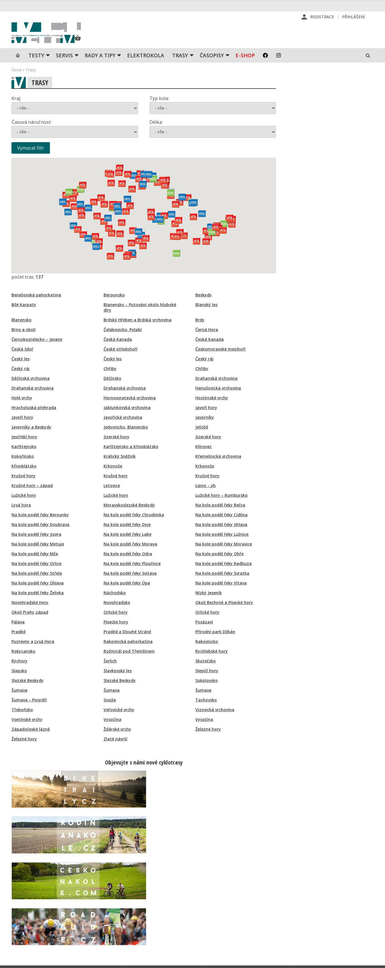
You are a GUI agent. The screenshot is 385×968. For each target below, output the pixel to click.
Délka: (156, 131)
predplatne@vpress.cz (161, 925)
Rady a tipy (100, 64)
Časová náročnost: (31, 131)
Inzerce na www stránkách (239, 920)
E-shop (245, 64)
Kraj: (16, 107)
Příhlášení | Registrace (321, 893)
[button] (184, 244)
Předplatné (224, 902)
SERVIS (64, 64)
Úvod (16, 79)
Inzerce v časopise (231, 911)
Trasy (180, 64)
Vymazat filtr (30, 157)
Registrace (322, 17)
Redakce (221, 893)
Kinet (368, 960)
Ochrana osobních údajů (236, 939)
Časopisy (212, 64)
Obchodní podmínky (232, 929)
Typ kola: (159, 107)
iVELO (60, 37)
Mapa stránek (312, 911)
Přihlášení (353, 17)
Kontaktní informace (319, 902)
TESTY (36, 64)
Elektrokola (145, 64)
